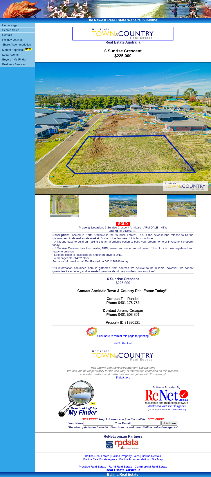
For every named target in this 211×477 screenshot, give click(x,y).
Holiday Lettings (12, 39)
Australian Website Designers (167, 406)
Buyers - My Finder (14, 59)
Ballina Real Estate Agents (100, 459)
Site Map (156, 459)
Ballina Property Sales (126, 456)
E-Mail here (123, 377)
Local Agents (10, 54)
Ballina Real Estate (97, 456)
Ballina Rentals (151, 456)
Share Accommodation (16, 44)
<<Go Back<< (123, 343)
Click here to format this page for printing (123, 336)
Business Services (13, 64)
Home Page (9, 25)
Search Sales (10, 30)
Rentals (7, 35)
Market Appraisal (12, 49)
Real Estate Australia (123, 470)
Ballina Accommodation (134, 459)
